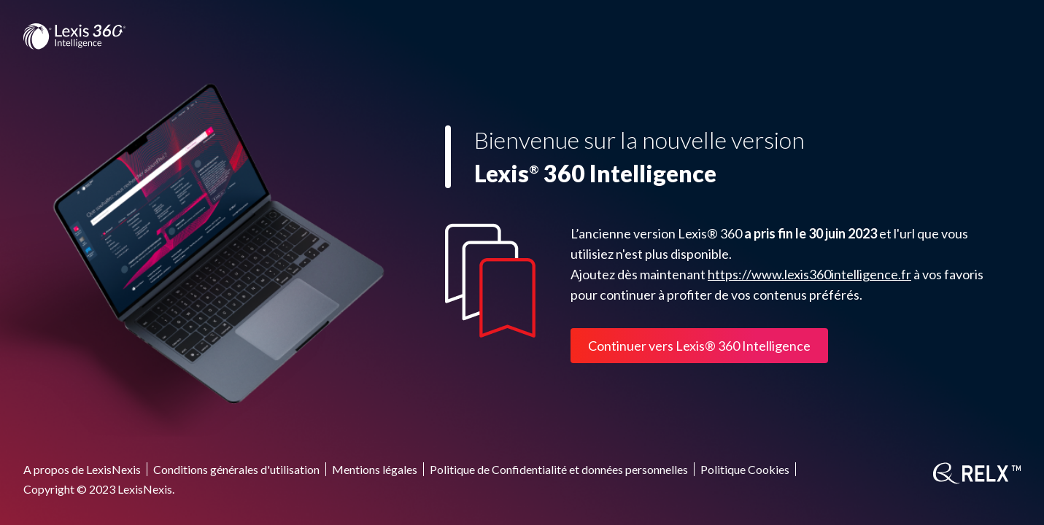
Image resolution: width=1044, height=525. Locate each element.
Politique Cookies (744, 469)
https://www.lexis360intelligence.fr (809, 274)
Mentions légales (374, 469)
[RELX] (977, 473)
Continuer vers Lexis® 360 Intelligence (699, 346)
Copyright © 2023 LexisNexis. (98, 489)
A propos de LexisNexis (82, 469)
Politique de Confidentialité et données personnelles (559, 469)
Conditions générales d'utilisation (236, 469)
